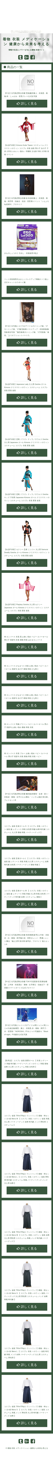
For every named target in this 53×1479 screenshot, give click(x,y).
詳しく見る (27, 103)
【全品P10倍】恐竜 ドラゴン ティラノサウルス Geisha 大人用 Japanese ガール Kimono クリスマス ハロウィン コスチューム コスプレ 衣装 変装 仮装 (26, 442)
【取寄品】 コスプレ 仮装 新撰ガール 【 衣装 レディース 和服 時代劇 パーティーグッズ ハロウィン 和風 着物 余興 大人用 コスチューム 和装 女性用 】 (26, 1064)
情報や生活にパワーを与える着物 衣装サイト (26, 50)
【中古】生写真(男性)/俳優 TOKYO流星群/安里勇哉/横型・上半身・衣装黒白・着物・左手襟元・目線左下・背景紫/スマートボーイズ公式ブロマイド (26, 985)
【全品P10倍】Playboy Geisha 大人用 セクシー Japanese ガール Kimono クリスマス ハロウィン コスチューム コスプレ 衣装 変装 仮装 (26, 608)
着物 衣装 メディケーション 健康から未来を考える (27, 1448)
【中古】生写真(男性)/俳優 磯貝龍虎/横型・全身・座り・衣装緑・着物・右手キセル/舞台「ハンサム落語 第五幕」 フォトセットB (27, 797)
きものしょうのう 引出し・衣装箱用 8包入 (21, 253)
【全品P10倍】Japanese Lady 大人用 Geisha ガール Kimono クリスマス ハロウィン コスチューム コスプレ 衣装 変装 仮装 (26, 387)
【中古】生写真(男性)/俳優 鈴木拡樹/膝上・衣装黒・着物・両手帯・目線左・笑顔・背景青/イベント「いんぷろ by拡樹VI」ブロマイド (26, 201)
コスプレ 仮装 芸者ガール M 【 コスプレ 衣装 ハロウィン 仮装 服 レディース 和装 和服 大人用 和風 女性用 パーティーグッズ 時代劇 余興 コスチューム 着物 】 (27, 894)
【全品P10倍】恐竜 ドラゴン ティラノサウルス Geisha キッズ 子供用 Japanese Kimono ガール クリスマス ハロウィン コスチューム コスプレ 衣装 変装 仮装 (27, 497)
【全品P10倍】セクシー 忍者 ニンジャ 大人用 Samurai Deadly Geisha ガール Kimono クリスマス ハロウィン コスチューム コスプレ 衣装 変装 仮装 (27, 553)
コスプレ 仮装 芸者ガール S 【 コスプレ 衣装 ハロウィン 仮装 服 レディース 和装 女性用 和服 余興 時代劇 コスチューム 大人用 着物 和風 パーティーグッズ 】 (27, 829)
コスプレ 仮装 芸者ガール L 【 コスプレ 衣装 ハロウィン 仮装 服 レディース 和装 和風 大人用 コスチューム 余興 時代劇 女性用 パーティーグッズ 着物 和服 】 (26, 862)
